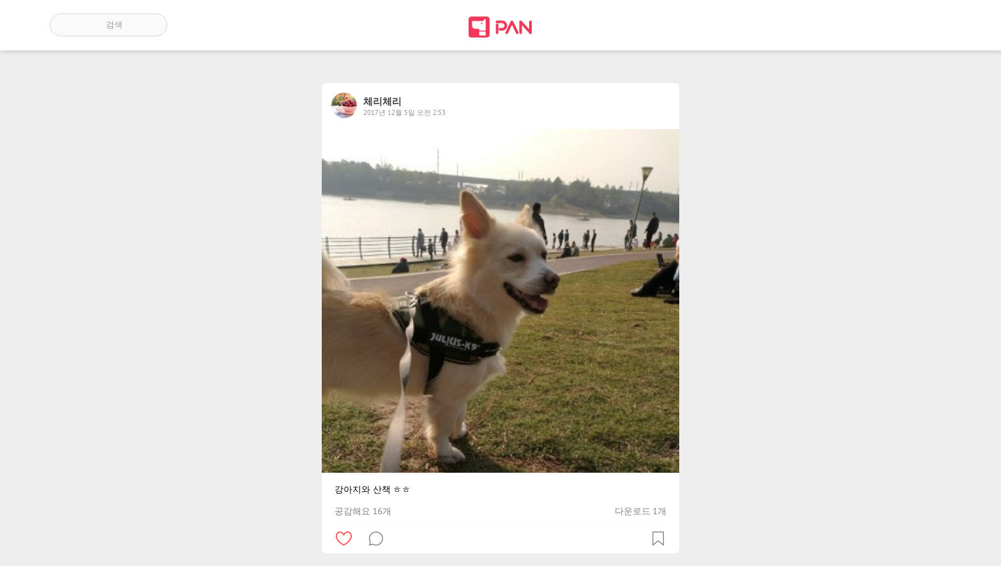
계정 (933, 25)
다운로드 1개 (640, 511)
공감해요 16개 (363, 511)
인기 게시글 (896, 25)
